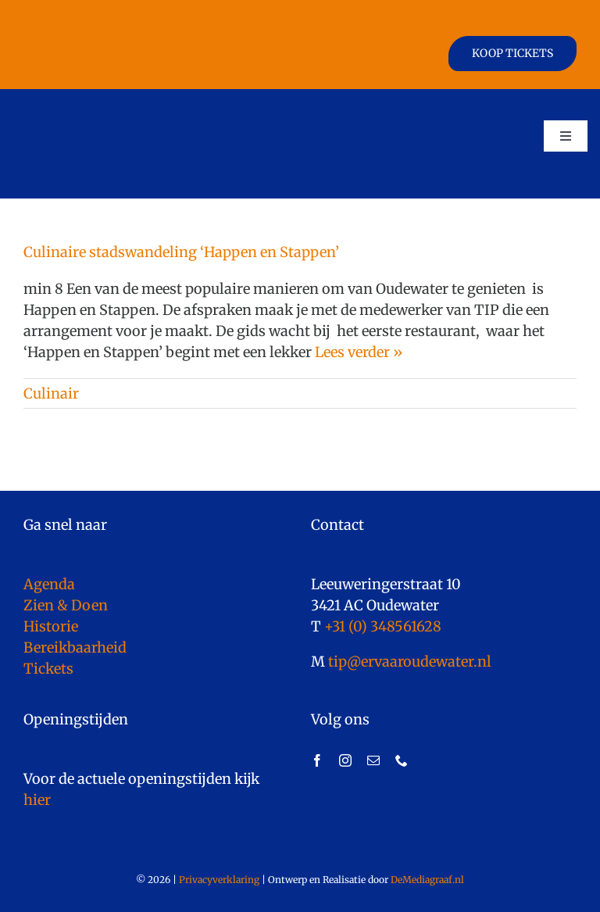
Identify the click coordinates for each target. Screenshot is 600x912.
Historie (50, 626)
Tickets (48, 669)
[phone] (401, 760)
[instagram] (345, 760)
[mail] (373, 760)
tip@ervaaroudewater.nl (408, 662)
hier (36, 800)
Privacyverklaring (219, 879)
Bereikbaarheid (75, 647)
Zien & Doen (65, 605)
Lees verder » (358, 352)
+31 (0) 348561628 (382, 626)
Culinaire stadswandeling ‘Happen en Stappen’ (181, 252)
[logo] (84, 104)
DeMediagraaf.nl (426, 879)
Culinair (51, 393)
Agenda (49, 584)
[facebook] (317, 760)
